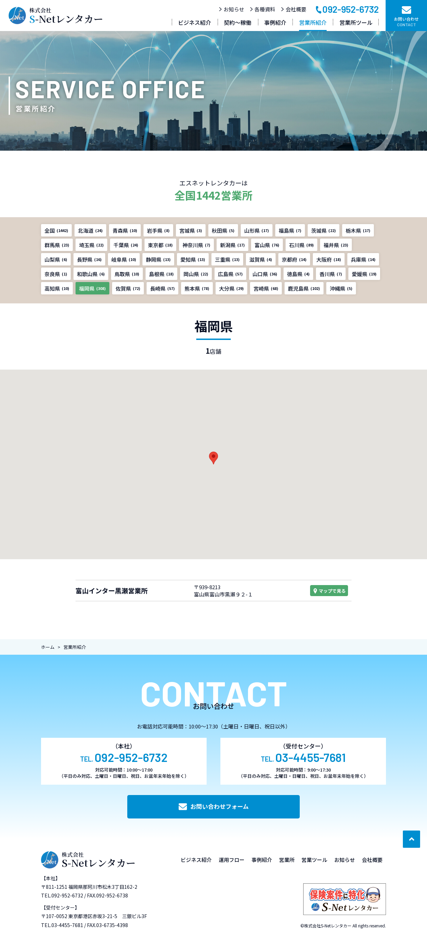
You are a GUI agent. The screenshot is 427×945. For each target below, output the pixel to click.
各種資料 (262, 9)
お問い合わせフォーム (214, 806)
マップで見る (329, 590)
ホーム (47, 647)
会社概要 (293, 9)
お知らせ (231, 9)
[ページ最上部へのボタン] (411, 839)
